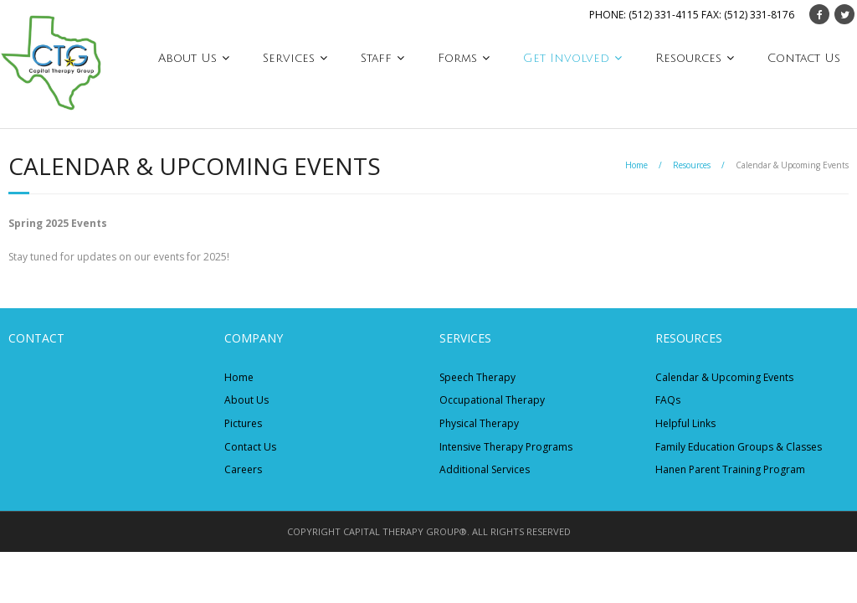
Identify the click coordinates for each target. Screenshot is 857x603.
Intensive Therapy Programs (505, 447)
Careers (243, 469)
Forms (457, 58)
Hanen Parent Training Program (730, 469)
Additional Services (484, 469)
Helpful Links (685, 423)
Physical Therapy (479, 423)
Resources (688, 58)
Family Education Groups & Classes (738, 447)
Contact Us (803, 58)
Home (636, 165)
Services (289, 58)
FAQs (667, 400)
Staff (376, 58)
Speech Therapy (477, 377)
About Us (187, 58)
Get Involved (566, 58)
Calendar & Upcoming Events (724, 377)
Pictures (243, 423)
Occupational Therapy (492, 400)
